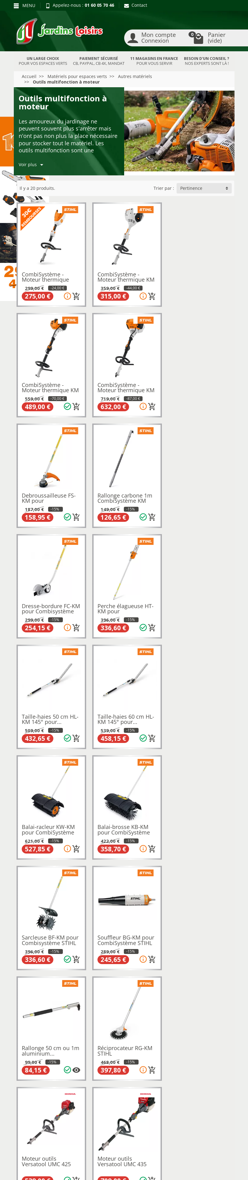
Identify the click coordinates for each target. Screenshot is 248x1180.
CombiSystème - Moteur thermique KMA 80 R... (45, 278)
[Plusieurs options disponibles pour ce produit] (224, 733)
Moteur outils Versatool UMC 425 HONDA (121, 826)
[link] (198, 1118)
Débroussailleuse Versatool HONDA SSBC (45, 935)
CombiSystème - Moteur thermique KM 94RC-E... (199, 278)
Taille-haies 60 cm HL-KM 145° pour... (50, 604)
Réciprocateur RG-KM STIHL (49, 823)
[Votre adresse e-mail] (123, 1117)
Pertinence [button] (191, 188)
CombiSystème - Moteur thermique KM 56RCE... (125, 278)
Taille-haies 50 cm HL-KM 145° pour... (199, 494)
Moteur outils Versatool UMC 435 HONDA (195, 826)
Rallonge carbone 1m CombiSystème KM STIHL (198, 388)
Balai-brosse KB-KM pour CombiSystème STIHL (197, 607)
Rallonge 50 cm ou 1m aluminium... (200, 713)
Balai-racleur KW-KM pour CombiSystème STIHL (123, 607)
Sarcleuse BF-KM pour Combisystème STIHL (50, 713)
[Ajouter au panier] (75, 295)
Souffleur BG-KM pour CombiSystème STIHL (125, 713)
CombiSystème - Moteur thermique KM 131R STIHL (50, 388)
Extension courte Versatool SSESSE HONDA (119, 935)
